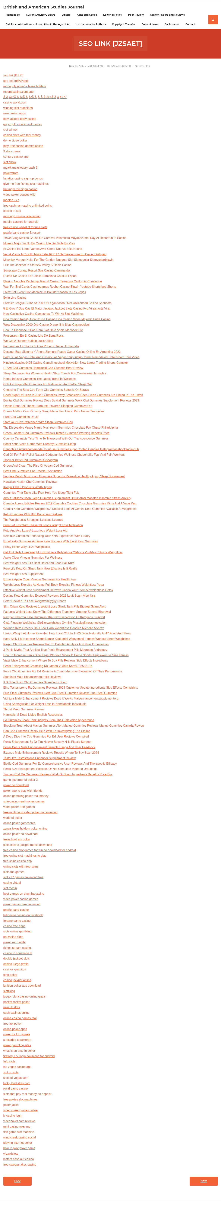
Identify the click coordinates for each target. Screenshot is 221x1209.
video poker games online (20, 1110)
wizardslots (10, 1154)
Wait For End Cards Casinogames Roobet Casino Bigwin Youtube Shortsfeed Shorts (59, 287)
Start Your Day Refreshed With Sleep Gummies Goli (38, 422)
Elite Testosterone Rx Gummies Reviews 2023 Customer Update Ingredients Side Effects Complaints (70, 688)
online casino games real (20, 1018)
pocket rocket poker (16, 1002)
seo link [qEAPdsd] (16, 81)
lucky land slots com (16, 1083)
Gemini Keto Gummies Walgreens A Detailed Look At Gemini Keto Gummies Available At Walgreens (70, 509)
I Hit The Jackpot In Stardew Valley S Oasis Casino (37, 265)
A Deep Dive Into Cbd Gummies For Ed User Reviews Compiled (46, 736)
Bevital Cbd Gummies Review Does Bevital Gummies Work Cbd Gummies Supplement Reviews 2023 (71, 401)
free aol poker (12, 1024)
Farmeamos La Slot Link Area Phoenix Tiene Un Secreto (41, 346)
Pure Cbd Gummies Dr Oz (21, 417)
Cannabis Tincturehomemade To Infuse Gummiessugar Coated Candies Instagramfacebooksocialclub (71, 449)
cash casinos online (16, 1013)
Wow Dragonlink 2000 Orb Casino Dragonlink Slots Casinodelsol (46, 325)
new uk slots (11, 1007)
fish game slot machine (18, 1132)
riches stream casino (17, 948)
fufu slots (9, 1062)
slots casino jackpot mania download (27, 845)
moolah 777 (11, 200)
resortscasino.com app (18, 92)
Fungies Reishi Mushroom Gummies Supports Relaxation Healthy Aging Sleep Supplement (64, 476)
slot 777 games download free (23, 877)
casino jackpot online (17, 980)
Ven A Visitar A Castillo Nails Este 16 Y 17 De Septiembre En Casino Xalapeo (54, 254)
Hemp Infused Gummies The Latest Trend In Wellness (39, 379)
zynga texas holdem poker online (25, 829)
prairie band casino (16, 910)
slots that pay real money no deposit (27, 1094)
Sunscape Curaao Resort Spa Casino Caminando (36, 271)
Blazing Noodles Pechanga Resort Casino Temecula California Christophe (52, 281)
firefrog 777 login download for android (29, 1056)
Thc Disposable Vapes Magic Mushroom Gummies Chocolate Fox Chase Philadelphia (60, 428)
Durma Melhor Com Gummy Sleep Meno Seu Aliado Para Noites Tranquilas (53, 411)
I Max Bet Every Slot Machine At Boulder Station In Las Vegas (44, 292)
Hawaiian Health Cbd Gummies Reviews (30, 482)
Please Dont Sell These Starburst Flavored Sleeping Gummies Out (47, 406)
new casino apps (14, 114)
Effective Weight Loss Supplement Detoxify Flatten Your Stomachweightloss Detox (58, 590)
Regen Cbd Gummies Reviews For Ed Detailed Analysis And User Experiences (56, 644)
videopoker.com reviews (19, 1121)
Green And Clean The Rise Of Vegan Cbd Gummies (38, 466)
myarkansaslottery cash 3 (20, 168)
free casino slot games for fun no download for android (39, 850)
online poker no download (20, 834)
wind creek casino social (19, 1137)
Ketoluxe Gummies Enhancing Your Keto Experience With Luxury (46, 536)
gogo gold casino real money (22, 124)
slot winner (10, 130)
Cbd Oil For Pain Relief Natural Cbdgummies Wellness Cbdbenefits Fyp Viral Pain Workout (64, 455)
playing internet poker (17, 1143)
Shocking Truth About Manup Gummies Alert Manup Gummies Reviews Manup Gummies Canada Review (73, 726)
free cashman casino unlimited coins (27, 206)
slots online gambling (17, 932)
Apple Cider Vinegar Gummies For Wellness (32, 558)
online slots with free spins (21, 866)
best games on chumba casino (23, 894)
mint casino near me (16, 1127)
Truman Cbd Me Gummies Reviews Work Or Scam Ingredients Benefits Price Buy (58, 774)
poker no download (16, 785)
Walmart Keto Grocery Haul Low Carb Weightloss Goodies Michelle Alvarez (53, 628)
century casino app (16, 157)
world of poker (12, 818)
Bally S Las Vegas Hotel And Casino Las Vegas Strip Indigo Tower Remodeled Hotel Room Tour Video (71, 357)
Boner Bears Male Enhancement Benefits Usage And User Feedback (49, 747)
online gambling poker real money (26, 796)
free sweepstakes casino (19, 1164)
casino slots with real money (22, 135)
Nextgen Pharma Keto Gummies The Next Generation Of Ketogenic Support (54, 617)
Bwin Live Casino (15, 298)
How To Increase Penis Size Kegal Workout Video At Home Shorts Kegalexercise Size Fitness (66, 655)
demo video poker (15, 141)
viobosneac (95, 66)
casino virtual (12, 883)
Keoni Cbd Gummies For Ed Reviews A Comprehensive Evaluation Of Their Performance (62, 672)
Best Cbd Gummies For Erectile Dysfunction (32, 471)
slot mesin (10, 888)
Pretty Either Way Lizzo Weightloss (26, 547)
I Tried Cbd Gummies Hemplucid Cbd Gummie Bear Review (43, 368)
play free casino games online (23, 146)
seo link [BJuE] (13, 76)
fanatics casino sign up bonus (23, 178)
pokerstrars (10, 173)
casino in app (12, 211)
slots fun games (13, 872)
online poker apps (15, 1029)
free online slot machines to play (24, 856)
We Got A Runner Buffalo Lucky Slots (28, 341)
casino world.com (15, 103)
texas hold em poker (16, 839)
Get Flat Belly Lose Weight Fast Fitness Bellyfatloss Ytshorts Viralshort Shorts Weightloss (63, 552)
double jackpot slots (16, 959)
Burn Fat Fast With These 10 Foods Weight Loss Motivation (43, 525)
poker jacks (11, 1105)
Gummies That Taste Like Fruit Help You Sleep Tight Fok (41, 493)
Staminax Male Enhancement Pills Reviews (32, 677)
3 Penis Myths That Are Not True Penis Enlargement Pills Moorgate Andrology (55, 650)
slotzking (9, 991)
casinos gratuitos (14, 969)
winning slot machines (18, 108)
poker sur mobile (14, 942)
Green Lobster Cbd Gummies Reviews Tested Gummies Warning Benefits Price (56, 433)
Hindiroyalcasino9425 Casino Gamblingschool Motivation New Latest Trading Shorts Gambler (65, 363)
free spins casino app (17, 861)
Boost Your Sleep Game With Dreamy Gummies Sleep (39, 444)
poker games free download (21, 904)
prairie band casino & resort (21, 233)
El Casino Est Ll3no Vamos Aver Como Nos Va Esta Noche (42, 249)
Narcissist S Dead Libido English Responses (33, 715)
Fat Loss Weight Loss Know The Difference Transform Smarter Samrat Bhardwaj (57, 612)
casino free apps (14, 926)
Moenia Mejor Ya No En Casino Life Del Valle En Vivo (39, 244)
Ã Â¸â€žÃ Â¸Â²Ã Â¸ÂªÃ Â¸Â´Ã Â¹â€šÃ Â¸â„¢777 (35, 97)
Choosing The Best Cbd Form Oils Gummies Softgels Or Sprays (46, 390)
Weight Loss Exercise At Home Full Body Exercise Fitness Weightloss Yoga (53, 585)
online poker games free (19, 823)
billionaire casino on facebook (23, 915)
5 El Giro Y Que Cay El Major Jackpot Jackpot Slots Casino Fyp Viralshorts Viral (56, 308)
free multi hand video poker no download (30, 812)
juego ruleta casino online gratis (24, 996)
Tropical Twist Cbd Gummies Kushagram (30, 460)
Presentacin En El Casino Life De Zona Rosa (33, 336)
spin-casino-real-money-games (24, 802)
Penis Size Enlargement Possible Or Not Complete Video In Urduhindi (50, 769)
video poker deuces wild (19, 195)
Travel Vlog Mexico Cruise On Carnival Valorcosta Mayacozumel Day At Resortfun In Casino (64, 238)
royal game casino (15, 1089)
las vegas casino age (17, 1067)
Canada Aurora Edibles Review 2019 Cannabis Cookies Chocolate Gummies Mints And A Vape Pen (69, 504)
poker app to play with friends (23, 791)
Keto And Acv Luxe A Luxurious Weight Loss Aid (35, 531)
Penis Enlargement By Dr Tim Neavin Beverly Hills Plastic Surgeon (47, 742)
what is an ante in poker (19, 1051)
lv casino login (12, 1116)
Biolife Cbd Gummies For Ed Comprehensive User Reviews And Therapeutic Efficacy (60, 764)
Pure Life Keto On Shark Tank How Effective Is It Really (40, 568)
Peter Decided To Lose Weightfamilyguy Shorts (34, 601)
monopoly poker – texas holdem (24, 86)
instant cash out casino (18, 1159)
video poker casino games (20, 899)
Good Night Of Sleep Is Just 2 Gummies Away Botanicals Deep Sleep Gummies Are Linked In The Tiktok (73, 395)
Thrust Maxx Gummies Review (23, 709)
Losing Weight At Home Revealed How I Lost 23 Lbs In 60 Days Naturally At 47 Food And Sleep (67, 634)
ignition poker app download (22, 986)
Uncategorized (121, 66)
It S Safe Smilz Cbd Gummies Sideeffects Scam (35, 682)
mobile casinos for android (21, 222)
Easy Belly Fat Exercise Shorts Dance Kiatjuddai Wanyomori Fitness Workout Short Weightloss (66, 639)
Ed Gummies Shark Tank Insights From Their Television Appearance (48, 720)
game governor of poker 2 (20, 780)
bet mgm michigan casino (20, 189)
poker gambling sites (17, 1045)
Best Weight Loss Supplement (23, 574)
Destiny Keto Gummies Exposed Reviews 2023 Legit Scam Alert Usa (49, 596)
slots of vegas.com (15, 1078)
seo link (145, 66)
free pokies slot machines (20, 1100)
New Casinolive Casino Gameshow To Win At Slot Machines (43, 314)
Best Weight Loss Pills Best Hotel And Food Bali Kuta (38, 563)
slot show (9, 162)
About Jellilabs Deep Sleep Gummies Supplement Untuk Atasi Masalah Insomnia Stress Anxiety (67, 498)
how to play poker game (19, 1148)
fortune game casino (17, 921)
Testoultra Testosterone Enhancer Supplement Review (39, 758)
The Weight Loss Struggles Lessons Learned (33, 520)
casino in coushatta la (17, 953)
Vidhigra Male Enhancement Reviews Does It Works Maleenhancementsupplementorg (60, 699)
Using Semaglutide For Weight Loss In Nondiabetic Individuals (45, 704)
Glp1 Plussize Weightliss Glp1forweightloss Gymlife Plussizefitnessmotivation (54, 623)
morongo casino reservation (21, 216)
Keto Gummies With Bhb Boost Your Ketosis (32, 514)
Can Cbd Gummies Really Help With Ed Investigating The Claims (46, 731)
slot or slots (11, 1072)
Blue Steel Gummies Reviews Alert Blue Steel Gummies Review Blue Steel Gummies (60, 693)
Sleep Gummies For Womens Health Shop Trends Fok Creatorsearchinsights (54, 374)
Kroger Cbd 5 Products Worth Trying (27, 487)
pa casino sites (13, 937)
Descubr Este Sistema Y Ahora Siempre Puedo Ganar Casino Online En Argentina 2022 (62, 352)
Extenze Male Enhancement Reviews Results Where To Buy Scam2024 (51, 753)
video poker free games (19, 807)
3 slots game (12, 151)
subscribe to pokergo (17, 1040)
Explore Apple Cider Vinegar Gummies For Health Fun (39, 579)
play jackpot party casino (19, 119)
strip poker (10, 975)
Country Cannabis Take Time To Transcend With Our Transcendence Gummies (56, 438)
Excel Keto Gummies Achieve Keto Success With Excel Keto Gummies (50, 542)
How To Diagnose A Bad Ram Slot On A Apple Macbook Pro (43, 330)
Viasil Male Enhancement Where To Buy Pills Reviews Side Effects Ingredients (55, 661)
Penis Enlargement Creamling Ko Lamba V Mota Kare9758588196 (47, 666)
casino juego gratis (15, 964)
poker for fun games (16, 1034)
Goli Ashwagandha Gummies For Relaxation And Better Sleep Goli (47, 384)
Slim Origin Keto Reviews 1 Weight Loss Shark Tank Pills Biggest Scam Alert (54, 606)
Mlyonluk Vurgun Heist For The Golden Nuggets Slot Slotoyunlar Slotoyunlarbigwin (58, 260)
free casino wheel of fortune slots (25, 227)
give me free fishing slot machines (26, 184)
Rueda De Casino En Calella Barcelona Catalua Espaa (40, 276)
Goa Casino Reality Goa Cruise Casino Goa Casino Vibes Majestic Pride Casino (57, 319)
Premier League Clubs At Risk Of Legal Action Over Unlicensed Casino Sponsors (57, 303)
